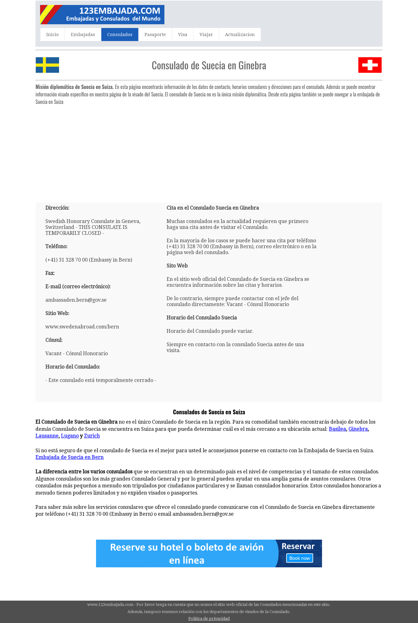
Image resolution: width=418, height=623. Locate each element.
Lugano (70, 436)
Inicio (52, 34)
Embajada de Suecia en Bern (69, 457)
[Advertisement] (209, 151)
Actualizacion (240, 34)
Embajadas (83, 34)
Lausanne (46, 436)
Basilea (337, 429)
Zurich (92, 436)
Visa (182, 34)
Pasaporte (155, 34)
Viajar (206, 34)
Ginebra (358, 429)
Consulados (119, 34)
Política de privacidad (209, 618)
